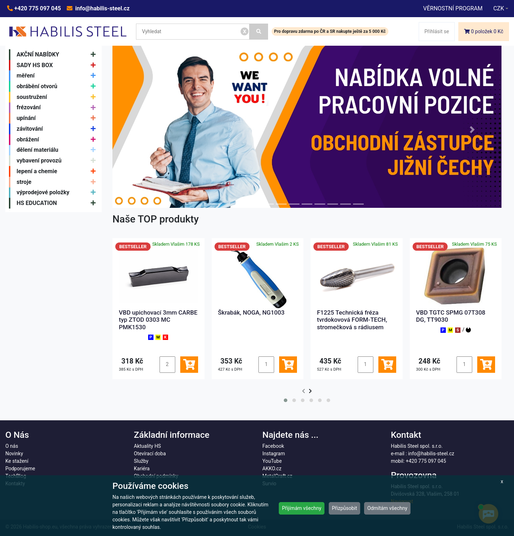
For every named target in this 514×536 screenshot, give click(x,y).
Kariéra (142, 468)
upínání (58, 118)
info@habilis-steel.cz (102, 8)
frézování (58, 107)
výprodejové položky (58, 192)
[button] (141, 129)
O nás (11, 446)
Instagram (273, 453)
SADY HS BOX (58, 65)
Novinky (14, 453)
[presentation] (303, 391)
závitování (58, 129)
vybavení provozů (58, 160)
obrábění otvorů (58, 86)
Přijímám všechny (301, 508)
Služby (141, 461)
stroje (58, 182)
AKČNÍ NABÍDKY (58, 54)
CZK (498, 8)
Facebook (273, 446)
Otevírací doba (150, 453)
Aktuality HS (147, 446)
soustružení (58, 97)
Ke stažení (16, 461)
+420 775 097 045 (37, 8)
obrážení (58, 139)
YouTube (272, 461)
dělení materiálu (58, 150)
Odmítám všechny (387, 508)
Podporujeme (20, 468)
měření (58, 75)
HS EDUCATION (58, 203)
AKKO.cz (271, 468)
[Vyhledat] (259, 32)
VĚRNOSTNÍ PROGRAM (452, 8)
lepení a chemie (58, 171)
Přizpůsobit (344, 508)
